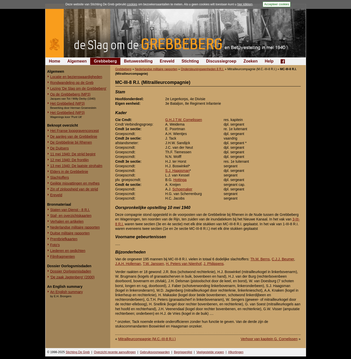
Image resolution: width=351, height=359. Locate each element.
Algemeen (77, 61)
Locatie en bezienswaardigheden (76, 77)
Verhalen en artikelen (67, 221)
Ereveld (167, 61)
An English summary (66, 292)
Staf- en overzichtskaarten (71, 216)
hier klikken (244, 4)
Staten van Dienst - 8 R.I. (70, 210)
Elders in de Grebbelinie (69, 172)
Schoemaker (182, 189)
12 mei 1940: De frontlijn (69, 160)
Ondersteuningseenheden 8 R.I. (202, 69)
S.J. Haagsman (177, 171)
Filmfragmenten (62, 257)
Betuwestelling (138, 61)
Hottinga (180, 180)
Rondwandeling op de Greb (71, 83)
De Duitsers (59, 148)
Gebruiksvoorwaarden (155, 352)
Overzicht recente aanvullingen (115, 352)
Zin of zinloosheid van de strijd (74, 189)
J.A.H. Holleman (128, 264)
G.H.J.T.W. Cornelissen (183, 120)
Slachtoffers (59, 177)
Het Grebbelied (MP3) (67, 103)
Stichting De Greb (78, 352)
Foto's (55, 245)
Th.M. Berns (260, 259)
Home (54, 61)
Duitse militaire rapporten (70, 233)
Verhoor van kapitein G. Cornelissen (269, 339)
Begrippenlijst (183, 352)
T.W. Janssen (153, 264)
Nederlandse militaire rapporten (75, 227)
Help (269, 61)
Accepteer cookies (276, 4)
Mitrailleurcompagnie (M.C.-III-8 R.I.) (147, 339)
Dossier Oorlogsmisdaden (70, 271)
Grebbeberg (105, 61)
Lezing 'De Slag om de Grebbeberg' (78, 88)
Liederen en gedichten (68, 251)
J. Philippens (213, 264)
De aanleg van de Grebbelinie (73, 136)
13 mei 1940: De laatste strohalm (76, 166)
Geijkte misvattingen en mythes (75, 183)
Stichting (190, 61)
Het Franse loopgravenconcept (74, 131)
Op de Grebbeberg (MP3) (70, 94)
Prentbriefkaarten (63, 239)
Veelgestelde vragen (210, 352)
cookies (132, 4)
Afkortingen (236, 352)
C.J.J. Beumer (283, 259)
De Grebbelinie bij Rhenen (71, 142)
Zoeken (250, 61)
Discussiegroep (221, 61)
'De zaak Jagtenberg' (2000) (72, 277)
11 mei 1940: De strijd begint (72, 154)
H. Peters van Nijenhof (183, 264)
